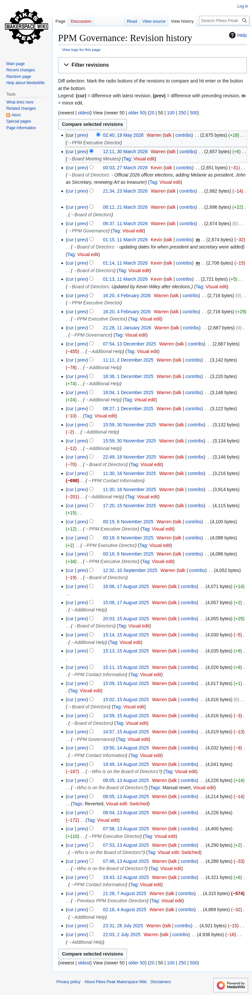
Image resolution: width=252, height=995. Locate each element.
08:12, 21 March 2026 (125, 207)
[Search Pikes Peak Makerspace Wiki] (224, 20)
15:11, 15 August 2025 (126, 667)
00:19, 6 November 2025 (128, 521)
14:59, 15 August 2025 (126, 715)
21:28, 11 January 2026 (127, 327)
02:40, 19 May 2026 (123, 135)
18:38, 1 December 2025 (128, 376)
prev (81, 135)
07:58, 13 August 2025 (126, 828)
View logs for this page (81, 49)
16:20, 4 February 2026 (127, 295)
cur (70, 151)
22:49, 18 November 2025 (129, 457)
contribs (183, 135)
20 (152, 112)
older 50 (136, 112)
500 (193, 112)
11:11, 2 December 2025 (128, 360)
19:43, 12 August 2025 (126, 877)
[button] (152, 65)
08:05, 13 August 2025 (126, 780)
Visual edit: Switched (127, 803)
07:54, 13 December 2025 (129, 343)
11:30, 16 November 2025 (129, 473)
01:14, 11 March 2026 (125, 263)
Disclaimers (161, 982)
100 (171, 112)
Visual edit (144, 158)
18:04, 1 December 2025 (128, 392)
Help (237, 35)
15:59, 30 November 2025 (129, 424)
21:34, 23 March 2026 (125, 191)
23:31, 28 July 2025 (123, 925)
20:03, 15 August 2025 (126, 618)
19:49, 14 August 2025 (126, 764)
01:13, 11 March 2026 (125, 279)
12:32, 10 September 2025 (130, 570)
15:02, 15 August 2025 (126, 699)
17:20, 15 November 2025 (129, 505)
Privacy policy (68, 982)
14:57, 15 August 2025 (126, 731)
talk (168, 135)
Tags (155, 787)
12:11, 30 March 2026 (125, 151)
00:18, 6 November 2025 (128, 537)
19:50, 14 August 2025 (126, 747)
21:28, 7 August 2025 (124, 893)
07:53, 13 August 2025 (126, 845)
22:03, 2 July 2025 (121, 934)
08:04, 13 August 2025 (126, 812)
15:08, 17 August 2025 (126, 602)
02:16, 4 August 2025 (124, 909)
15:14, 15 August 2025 (126, 634)
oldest (84, 112)
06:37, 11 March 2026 (125, 223)
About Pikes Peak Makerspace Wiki (115, 982)
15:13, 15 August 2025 (126, 650)
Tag (127, 158)
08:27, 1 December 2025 (128, 408)
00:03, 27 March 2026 (125, 167)
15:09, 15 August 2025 (126, 683)
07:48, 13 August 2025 (126, 861)
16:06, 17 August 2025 (126, 586)
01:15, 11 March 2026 (125, 239)
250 (182, 112)
